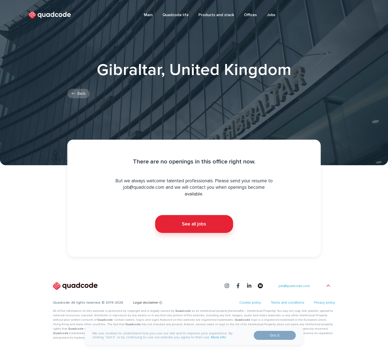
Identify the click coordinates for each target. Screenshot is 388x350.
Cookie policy (250, 302)
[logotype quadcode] (50, 15)
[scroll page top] (328, 286)
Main (148, 14)
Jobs (271, 14)
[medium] (260, 285)
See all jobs (194, 224)
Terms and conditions (287, 302)
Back (81, 93)
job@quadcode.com (294, 286)
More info (218, 337)
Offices (250, 14)
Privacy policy (324, 302)
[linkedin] (249, 285)
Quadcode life (176, 14)
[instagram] (226, 285)
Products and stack (216, 14)
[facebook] (238, 285)
